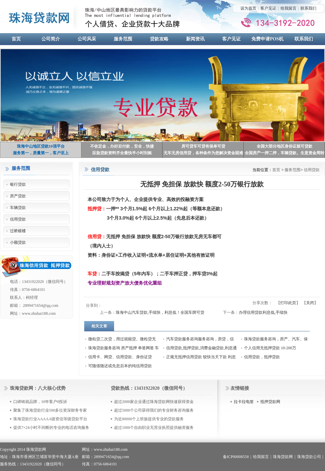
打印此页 (288, 303)
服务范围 (292, 170)
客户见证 (268, 8)
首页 (276, 170)
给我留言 (288, 8)
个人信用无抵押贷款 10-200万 (270, 348)
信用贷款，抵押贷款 (262, 357)
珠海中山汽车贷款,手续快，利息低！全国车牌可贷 (160, 312)
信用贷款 (312, 170)
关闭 (310, 303)
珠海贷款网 (283, 456)
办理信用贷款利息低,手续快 (263, 312)
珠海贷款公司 (309, 456)
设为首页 (248, 8)
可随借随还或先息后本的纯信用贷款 (120, 366)
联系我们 (308, 8)
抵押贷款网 (270, 401)
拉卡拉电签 (244, 401)
